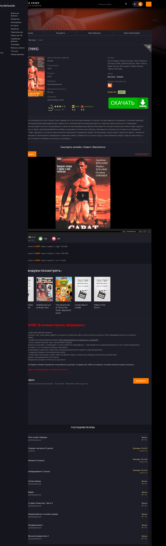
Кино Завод (21, 40)
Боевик (120, 77)
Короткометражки (132, 33)
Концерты (60, 33)
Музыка (29, 33)
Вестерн (32, 40)
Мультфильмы (94, 33)
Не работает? (142, 154)
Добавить (141, 381)
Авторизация (142, 4)
